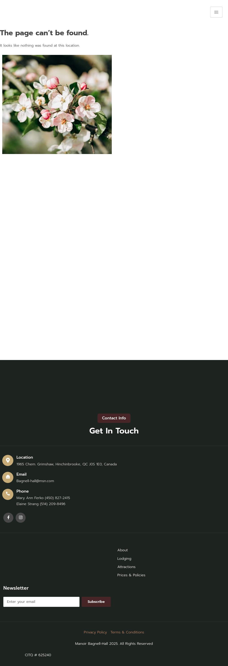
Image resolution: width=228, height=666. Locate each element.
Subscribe (96, 601)
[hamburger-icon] (216, 12)
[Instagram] (21, 518)
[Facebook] (8, 518)
